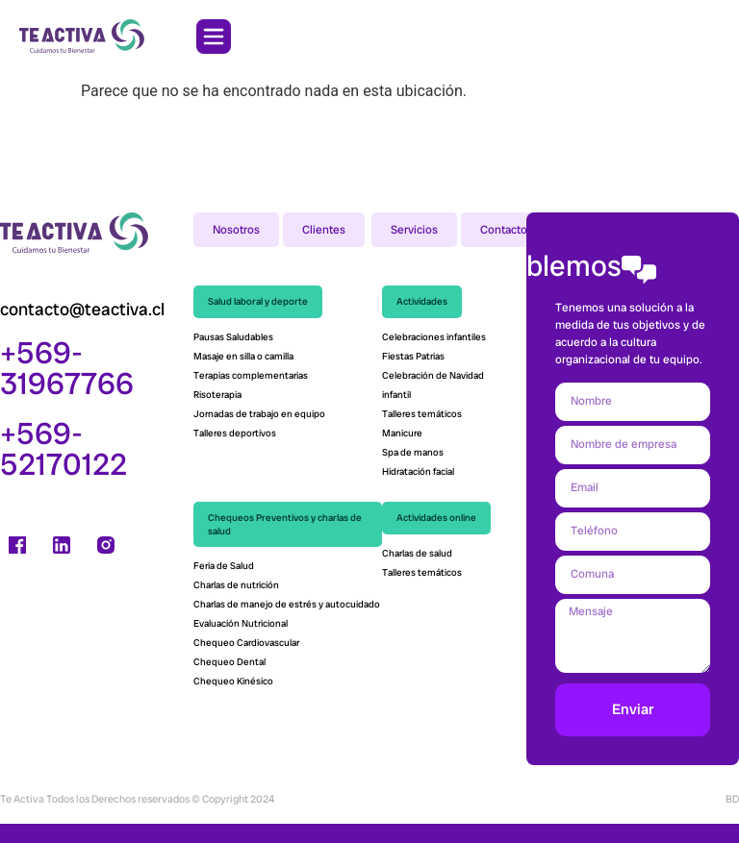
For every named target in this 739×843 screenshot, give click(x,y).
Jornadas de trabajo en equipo (259, 414)
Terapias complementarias (250, 375)
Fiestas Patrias (413, 356)
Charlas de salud (417, 553)
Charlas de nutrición (237, 585)
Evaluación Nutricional (240, 623)
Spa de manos (413, 452)
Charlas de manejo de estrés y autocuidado (286, 604)
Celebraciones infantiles (434, 337)
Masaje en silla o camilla (243, 356)
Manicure (402, 433)
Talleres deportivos (234, 433)
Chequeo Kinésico (234, 681)
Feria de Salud (224, 565)
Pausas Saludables (233, 337)
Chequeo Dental (229, 662)
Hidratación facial (418, 471)
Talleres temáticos (422, 414)
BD (732, 799)
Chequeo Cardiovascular (247, 642)
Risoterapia (217, 394)
